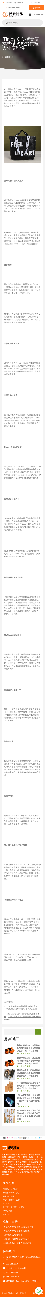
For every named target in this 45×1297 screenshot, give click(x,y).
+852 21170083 (34, 2)
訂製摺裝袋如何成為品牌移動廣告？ (22, 1006)
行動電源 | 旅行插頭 (10, 1189)
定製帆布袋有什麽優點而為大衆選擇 (18, 1227)
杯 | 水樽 (6, 1203)
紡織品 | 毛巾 (7, 1211)
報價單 (36, 8)
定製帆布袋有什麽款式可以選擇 (17, 1231)
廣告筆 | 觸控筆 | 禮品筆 (12, 1200)
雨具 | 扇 (6, 1214)
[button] (39, 1291)
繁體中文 (38, 14)
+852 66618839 (13, 7)
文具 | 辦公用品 (8, 1196)
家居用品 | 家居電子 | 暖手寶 (13, 1207)
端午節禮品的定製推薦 (13, 1235)
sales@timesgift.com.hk (13, 2)
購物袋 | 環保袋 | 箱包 (11, 1193)
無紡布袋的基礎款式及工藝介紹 (17, 1239)
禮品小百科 (10, 1221)
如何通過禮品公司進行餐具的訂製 (17, 1243)
